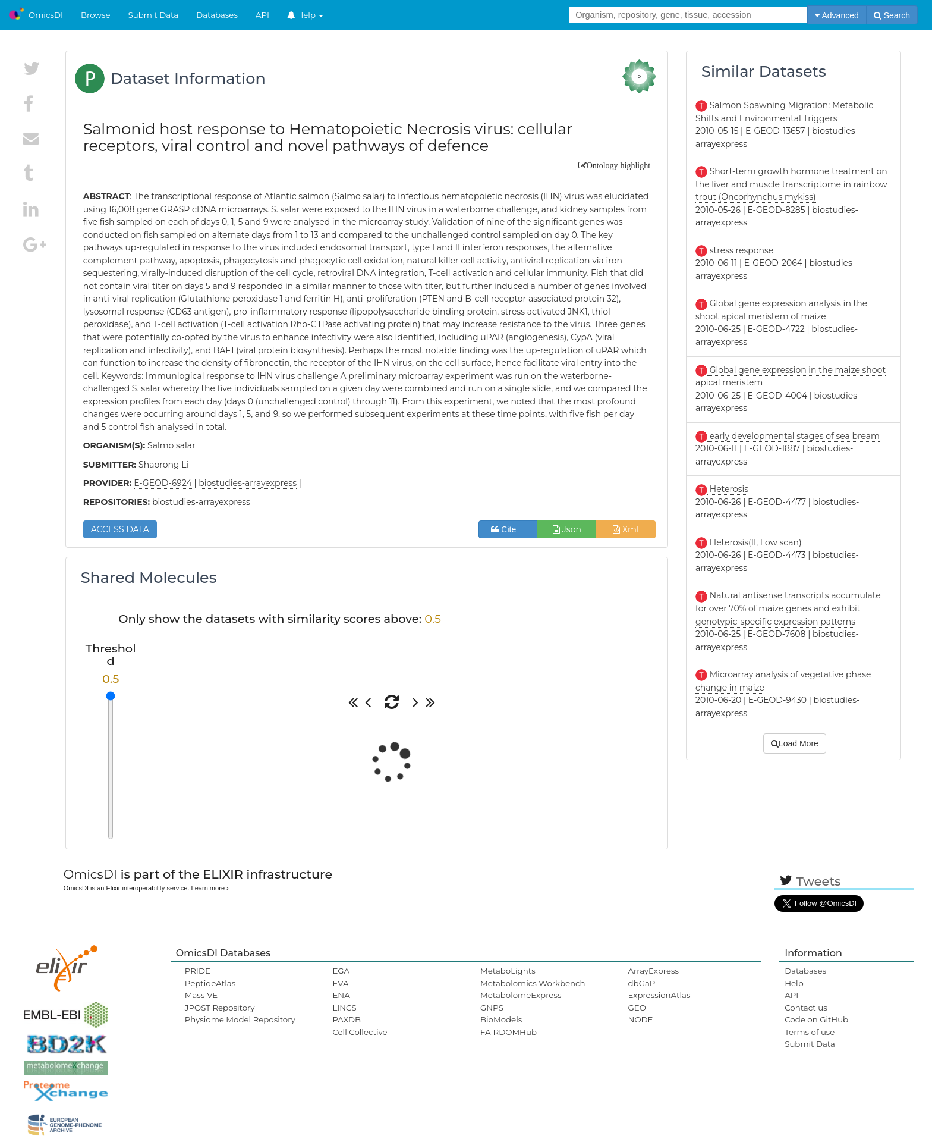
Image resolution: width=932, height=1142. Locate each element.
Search (892, 15)
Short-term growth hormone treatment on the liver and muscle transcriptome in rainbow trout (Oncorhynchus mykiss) (791, 184)
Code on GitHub (816, 1019)
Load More (794, 743)
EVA (340, 983)
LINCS (344, 1007)
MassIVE (201, 995)
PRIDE (197, 970)
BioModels (501, 1019)
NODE (640, 1019)
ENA (341, 995)
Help (305, 15)
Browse (96, 15)
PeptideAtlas (210, 983)
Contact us (806, 1007)
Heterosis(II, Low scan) (754, 542)
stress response (740, 250)
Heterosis (727, 489)
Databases (217, 15)
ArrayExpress (653, 970)
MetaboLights (508, 970)
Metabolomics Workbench (532, 983)
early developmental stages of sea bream (793, 436)
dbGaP (642, 983)
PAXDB (346, 1019)
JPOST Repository (220, 1007)
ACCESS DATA (120, 529)
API (262, 15)
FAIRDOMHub (508, 1032)
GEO (637, 1007)
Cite (508, 529)
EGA (341, 970)
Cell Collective (359, 1032)
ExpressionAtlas (659, 995)
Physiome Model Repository (240, 1019)
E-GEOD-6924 (163, 483)
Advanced (836, 15)
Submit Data (153, 15)
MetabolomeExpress (520, 995)
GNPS (491, 1007)
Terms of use (810, 1032)
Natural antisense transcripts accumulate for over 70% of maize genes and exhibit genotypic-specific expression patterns (788, 608)
